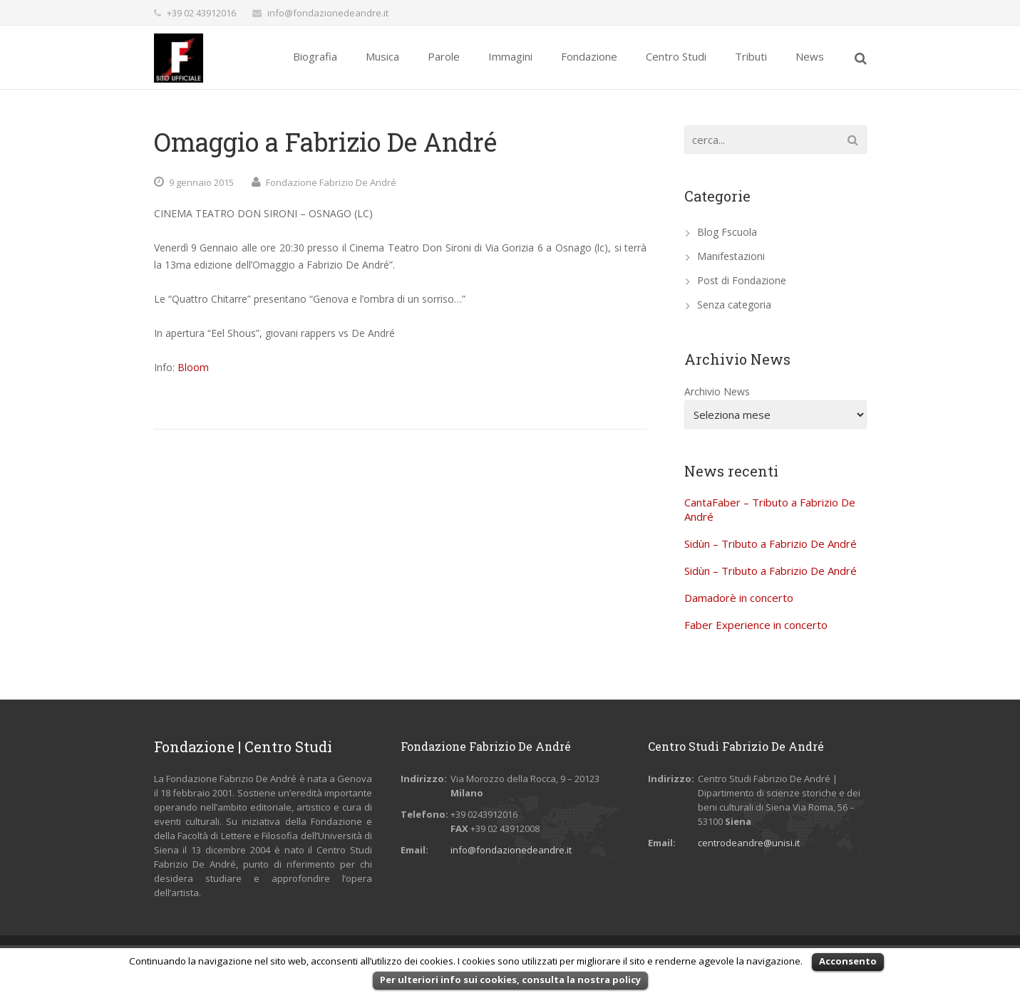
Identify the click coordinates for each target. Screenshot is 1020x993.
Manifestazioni (731, 256)
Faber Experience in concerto (756, 625)
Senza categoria (734, 304)
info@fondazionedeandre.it (327, 12)
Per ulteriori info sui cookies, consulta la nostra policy (510, 979)
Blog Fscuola (727, 232)
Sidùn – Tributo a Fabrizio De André (770, 543)
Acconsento (848, 961)
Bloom (193, 367)
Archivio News (717, 391)
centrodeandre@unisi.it (749, 842)
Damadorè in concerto (738, 598)
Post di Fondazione (741, 280)
